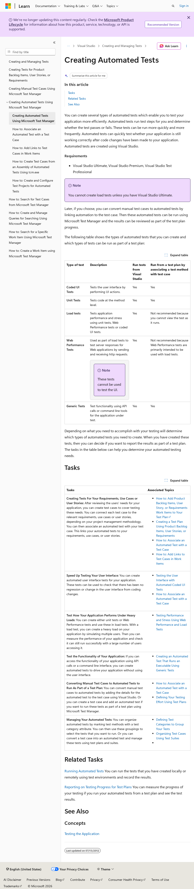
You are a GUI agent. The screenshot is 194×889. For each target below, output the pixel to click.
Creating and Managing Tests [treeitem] (29, 61)
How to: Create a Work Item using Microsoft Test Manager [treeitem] (32, 253)
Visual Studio (86, 46)
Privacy (95, 879)
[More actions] (186, 46)
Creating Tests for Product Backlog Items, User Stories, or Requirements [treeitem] (29, 74)
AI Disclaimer (12, 879)
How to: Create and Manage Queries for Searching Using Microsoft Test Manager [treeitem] (28, 218)
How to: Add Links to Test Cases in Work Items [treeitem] (29, 150)
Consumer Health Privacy (125, 879)
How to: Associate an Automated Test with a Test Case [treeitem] (30, 134)
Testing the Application (82, 833)
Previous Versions (38, 879)
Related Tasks (77, 98)
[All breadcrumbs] (68, 46)
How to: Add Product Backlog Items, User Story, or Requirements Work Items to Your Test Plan (171, 507)
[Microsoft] (8, 6)
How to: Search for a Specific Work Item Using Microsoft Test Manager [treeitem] (30, 237)
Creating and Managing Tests (122, 46)
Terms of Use (160, 879)
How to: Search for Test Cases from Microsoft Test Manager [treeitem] (29, 202)
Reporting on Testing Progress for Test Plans (98, 786)
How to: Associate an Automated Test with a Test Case (171, 545)
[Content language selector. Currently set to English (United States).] (24, 869)
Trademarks (11, 886)
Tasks (71, 93)
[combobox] (30, 51)
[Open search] (173, 6)
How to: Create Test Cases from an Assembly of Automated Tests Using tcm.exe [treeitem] (33, 166)
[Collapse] (54, 42)
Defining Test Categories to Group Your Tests (170, 724)
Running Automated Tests (84, 771)
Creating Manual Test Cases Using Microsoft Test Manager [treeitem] (32, 91)
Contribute (77, 879)
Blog (59, 879)
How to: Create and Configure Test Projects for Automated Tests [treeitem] (32, 185)
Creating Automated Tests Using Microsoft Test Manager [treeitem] (33, 118)
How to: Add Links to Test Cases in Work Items (170, 559)
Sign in (184, 6)
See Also (74, 104)
